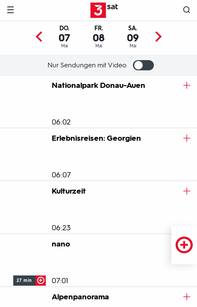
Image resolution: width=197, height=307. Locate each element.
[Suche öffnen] (186, 10)
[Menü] (10, 10)
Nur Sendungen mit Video (100, 65)
